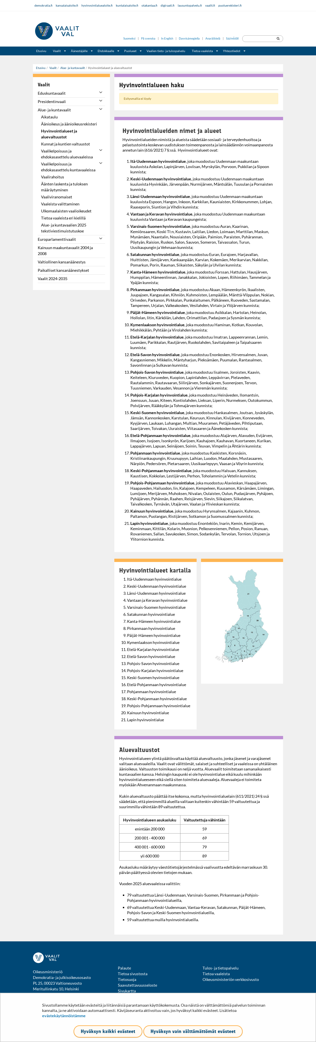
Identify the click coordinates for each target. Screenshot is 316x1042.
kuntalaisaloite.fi (127, 5)
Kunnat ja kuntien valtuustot (65, 143)
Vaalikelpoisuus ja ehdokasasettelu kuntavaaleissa (68, 166)
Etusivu (41, 51)
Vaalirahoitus (52, 176)
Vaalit (57, 51)
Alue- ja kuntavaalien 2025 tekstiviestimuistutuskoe (63, 228)
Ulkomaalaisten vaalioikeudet (66, 210)
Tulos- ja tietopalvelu (221, 968)
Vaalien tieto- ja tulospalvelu (166, 51)
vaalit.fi (210, 5)
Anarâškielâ (212, 38)
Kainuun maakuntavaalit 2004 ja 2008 (65, 250)
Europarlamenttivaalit (57, 239)
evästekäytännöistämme (64, 1015)
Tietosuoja (127, 979)
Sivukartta (127, 990)
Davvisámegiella (189, 38)
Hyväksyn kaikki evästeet (108, 1031)
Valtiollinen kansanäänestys (62, 261)
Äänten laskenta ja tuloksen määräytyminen (64, 186)
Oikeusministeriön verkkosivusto (231, 979)
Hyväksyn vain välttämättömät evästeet (193, 1031)
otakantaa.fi (149, 5)
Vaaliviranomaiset (56, 196)
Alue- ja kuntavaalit (72, 68)
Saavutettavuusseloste (137, 985)
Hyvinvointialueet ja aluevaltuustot (59, 134)
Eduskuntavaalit (52, 93)
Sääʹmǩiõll (232, 38)
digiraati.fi (167, 5)
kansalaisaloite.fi (67, 5)
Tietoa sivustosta (132, 973)
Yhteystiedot (231, 51)
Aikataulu (49, 116)
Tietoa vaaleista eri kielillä (63, 218)
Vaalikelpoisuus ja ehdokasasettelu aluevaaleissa (67, 154)
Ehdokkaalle (106, 51)
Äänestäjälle (79, 51)
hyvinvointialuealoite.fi (97, 5)
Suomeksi (129, 38)
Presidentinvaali (52, 101)
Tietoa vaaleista (202, 51)
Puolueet (130, 51)
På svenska (148, 38)
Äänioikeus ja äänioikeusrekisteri (69, 123)
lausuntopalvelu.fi (190, 5)
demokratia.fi (43, 5)
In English (167, 38)
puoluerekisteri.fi (230, 5)
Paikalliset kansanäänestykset (63, 270)
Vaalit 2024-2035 (52, 278)
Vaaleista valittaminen (60, 203)
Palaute (124, 968)
